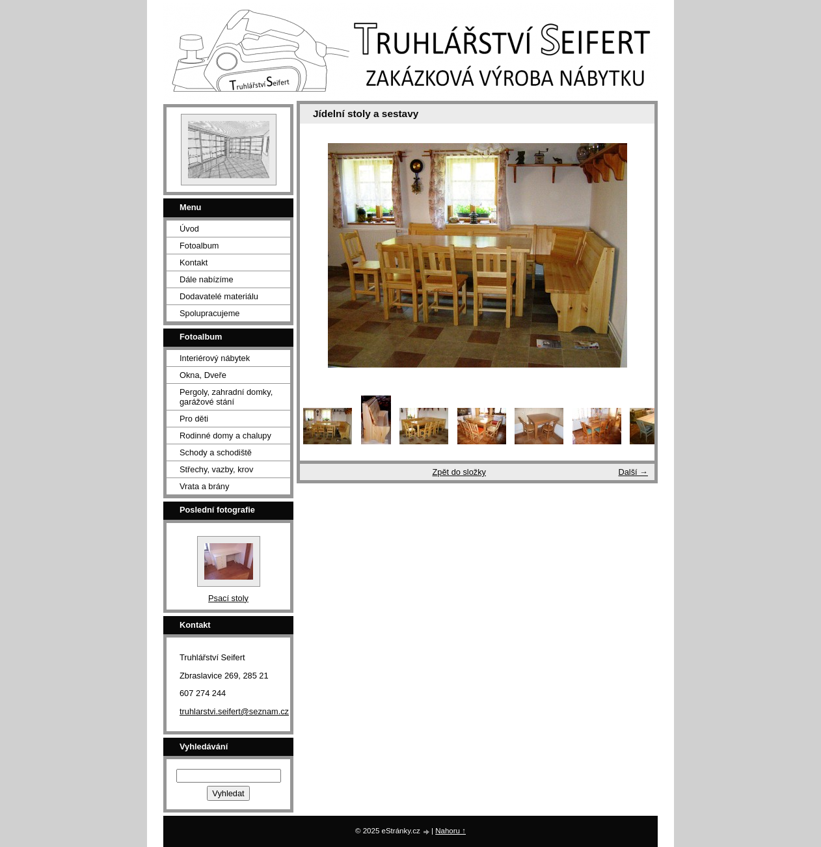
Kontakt (194, 262)
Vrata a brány (204, 486)
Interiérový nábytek (215, 358)
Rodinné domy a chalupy (225, 435)
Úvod (189, 229)
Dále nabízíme (207, 279)
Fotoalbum (199, 245)
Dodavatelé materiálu (219, 296)
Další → (633, 472)
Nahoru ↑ (450, 831)
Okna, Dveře (203, 375)
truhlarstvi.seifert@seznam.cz (234, 711)
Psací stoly (228, 598)
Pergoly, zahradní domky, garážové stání (226, 397)
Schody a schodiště (216, 452)
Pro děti (194, 419)
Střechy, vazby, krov (216, 469)
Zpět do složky (459, 472)
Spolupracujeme (209, 313)
